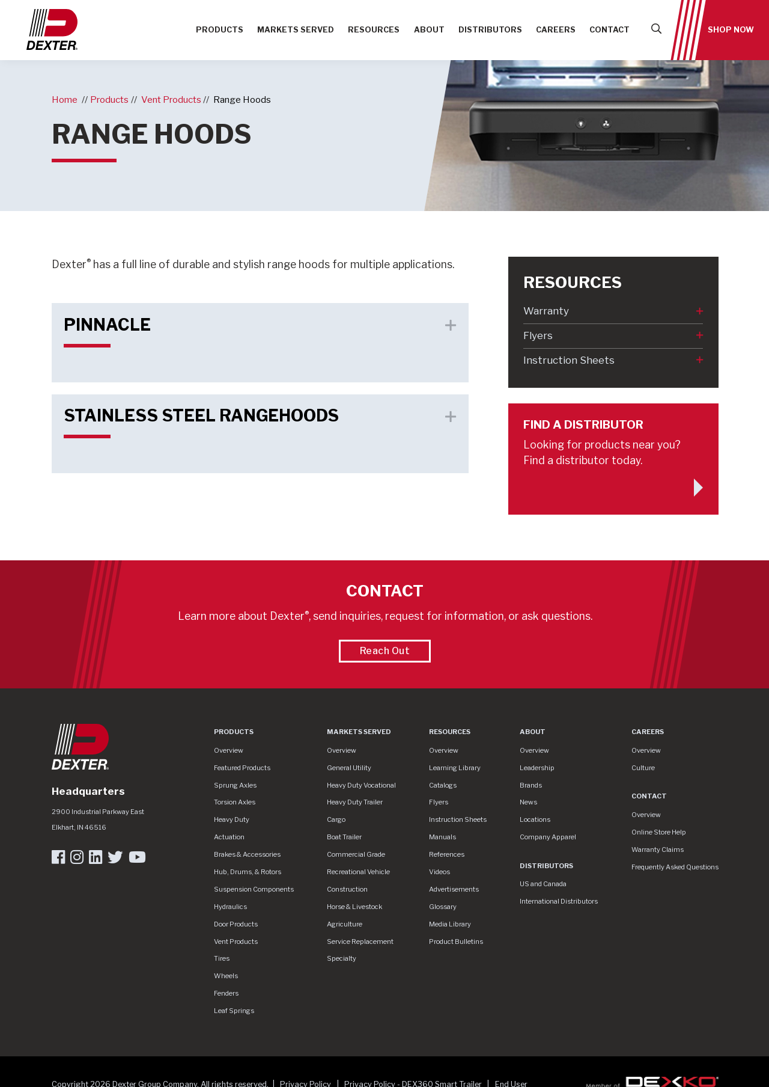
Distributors (490, 29)
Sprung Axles (235, 785)
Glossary (443, 906)
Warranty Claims (657, 849)
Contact (609, 29)
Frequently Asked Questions (675, 867)
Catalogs (443, 785)
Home (65, 99)
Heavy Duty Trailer (355, 802)
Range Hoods (242, 99)
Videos (439, 872)
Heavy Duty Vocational (361, 785)
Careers (556, 29)
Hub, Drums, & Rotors (247, 872)
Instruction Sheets (569, 360)
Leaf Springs (234, 1010)
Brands (531, 785)
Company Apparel (548, 837)
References (446, 854)
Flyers (538, 335)
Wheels (226, 976)
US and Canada (543, 884)
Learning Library (455, 768)
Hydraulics (230, 906)
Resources (374, 29)
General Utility (349, 768)
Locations (535, 819)
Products (219, 29)
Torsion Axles (234, 802)
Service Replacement (360, 941)
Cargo (336, 819)
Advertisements (454, 889)
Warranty (546, 311)
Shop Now (731, 29)
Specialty (341, 958)
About (429, 29)
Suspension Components (254, 889)
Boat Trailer (344, 837)
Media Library (450, 924)
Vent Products (171, 99)
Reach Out (385, 651)
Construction (347, 889)
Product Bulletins (456, 941)
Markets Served (295, 29)
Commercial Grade (356, 854)
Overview (228, 750)
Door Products (236, 924)
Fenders (226, 993)
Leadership (537, 768)
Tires (221, 958)
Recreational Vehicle (358, 872)
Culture (643, 768)
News (528, 802)
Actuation (229, 837)
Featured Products (242, 768)
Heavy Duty (231, 819)
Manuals (442, 837)
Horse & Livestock (354, 906)
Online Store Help (658, 832)
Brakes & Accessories (247, 854)
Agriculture (344, 924)
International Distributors (559, 901)
